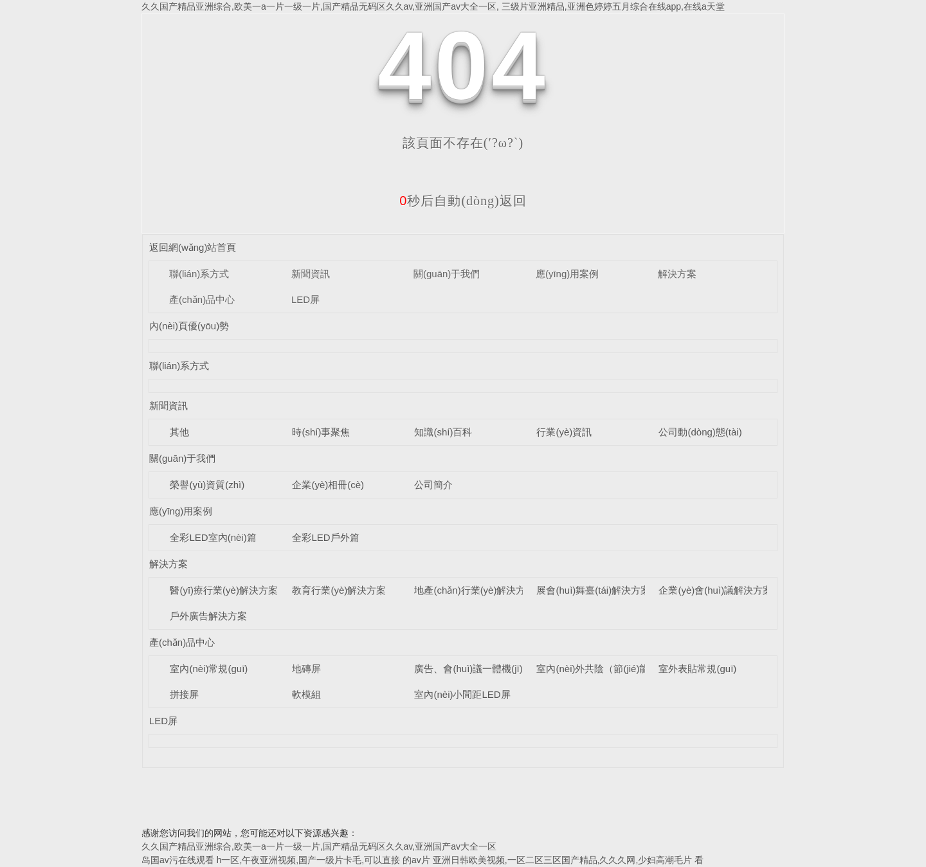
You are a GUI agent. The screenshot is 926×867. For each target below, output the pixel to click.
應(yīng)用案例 (567, 273)
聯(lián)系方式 (199, 273)
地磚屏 (306, 668)
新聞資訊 (310, 273)
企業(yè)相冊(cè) (328, 484)
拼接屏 (184, 694)
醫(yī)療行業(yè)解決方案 (224, 590)
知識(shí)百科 (443, 431)
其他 (179, 431)
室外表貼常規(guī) (697, 668)
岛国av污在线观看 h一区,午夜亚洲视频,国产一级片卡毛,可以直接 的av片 (285, 860)
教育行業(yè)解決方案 (339, 590)
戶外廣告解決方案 (208, 615)
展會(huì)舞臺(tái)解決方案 (593, 590)
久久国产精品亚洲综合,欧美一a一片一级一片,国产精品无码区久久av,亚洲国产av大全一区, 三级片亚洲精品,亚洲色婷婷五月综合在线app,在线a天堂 (433, 6)
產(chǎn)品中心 (202, 299)
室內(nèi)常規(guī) (209, 668)
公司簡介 (433, 484)
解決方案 (677, 273)
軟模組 (306, 694)
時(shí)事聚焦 (321, 431)
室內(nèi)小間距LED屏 (462, 694)
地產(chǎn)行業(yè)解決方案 (474, 590)
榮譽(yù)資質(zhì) (207, 484)
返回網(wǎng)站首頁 (193, 247)
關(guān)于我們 (446, 273)
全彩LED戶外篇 (325, 537)
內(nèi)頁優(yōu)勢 (189, 325)
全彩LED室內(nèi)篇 (213, 537)
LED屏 (305, 299)
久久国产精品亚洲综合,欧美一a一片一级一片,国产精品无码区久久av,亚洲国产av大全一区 (318, 846)
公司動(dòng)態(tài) (699, 431)
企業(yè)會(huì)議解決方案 (715, 590)
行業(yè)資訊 (564, 431)
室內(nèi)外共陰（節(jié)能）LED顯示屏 (621, 668)
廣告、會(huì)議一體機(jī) (468, 668)
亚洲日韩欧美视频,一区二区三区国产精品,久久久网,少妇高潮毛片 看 (568, 860)
